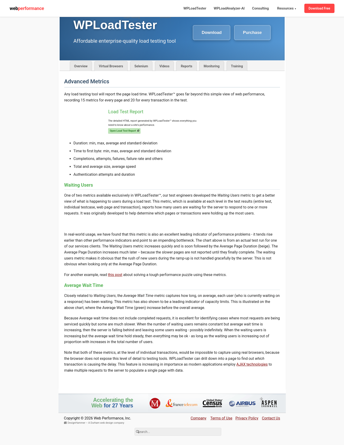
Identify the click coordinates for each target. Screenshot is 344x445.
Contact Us (271, 418)
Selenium (141, 66)
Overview (81, 66)
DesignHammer (76, 422)
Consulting (260, 8)
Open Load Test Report (123, 130)
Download (212, 32)
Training (237, 66)
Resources (286, 8)
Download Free (319, 8)
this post (115, 275)
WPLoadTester (194, 8)
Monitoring (212, 66)
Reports (186, 66)
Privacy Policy (246, 418)
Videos (164, 66)
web (27, 8)
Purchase (252, 32)
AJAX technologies (252, 364)
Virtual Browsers (111, 66)
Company (198, 418)
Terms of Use (221, 418)
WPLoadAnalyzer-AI (229, 8)
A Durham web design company (106, 422)
